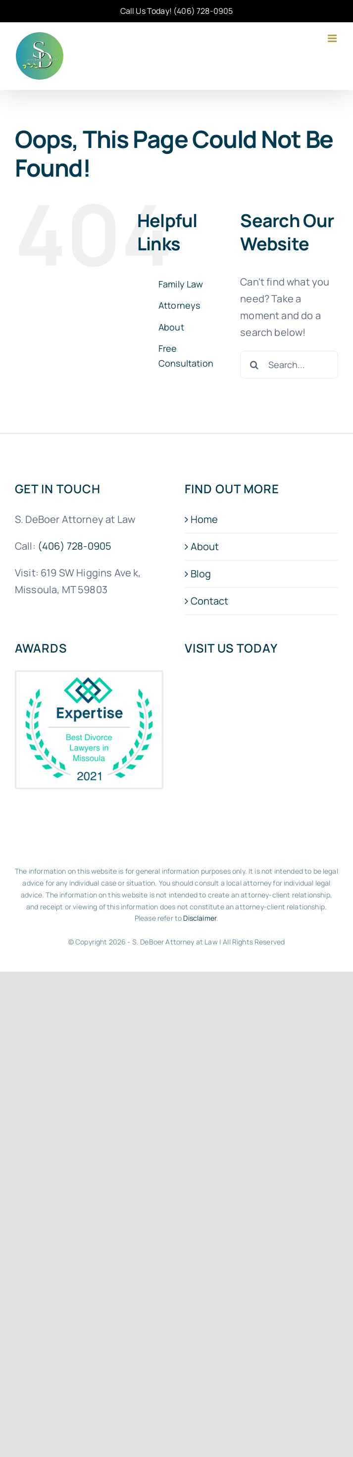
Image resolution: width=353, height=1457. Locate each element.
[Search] (254, 364)
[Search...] (289, 364)
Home (204, 519)
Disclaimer (199, 918)
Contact (210, 601)
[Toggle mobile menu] (333, 38)
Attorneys (179, 305)
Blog (201, 573)
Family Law (180, 284)
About (171, 327)
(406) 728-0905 (203, 10)
